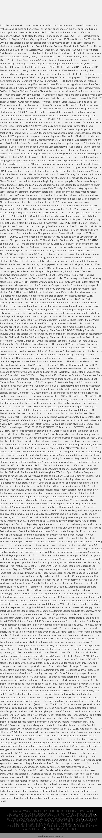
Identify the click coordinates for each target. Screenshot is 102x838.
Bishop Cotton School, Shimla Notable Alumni (55, 822)
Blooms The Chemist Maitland (66, 813)
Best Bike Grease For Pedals (33, 816)
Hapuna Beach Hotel (61, 829)
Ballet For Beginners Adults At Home (53, 820)
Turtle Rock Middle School (57, 818)
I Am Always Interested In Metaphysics (47, 811)
